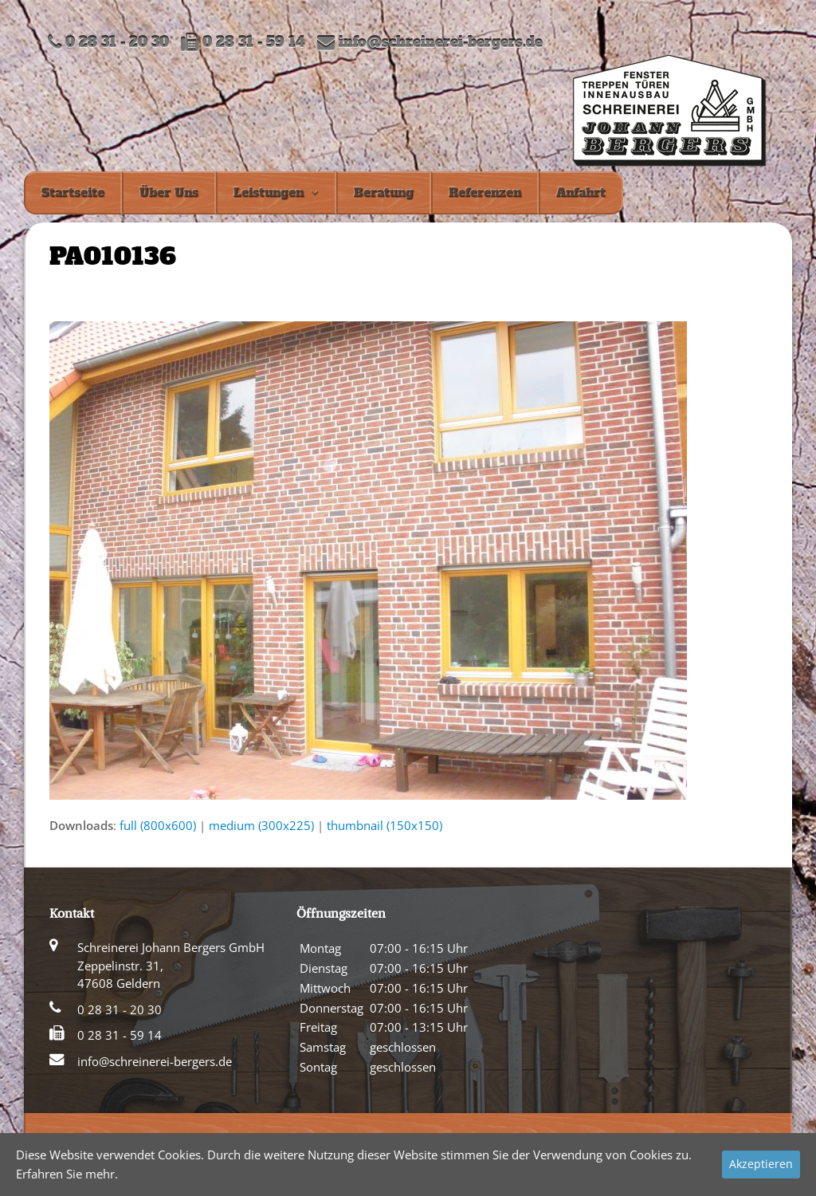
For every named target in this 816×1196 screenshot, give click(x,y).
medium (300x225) (261, 825)
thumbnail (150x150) (384, 825)
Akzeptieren (761, 1163)
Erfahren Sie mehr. (67, 1174)
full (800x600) (158, 825)
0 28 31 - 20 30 (119, 1009)
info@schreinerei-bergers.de (441, 42)
